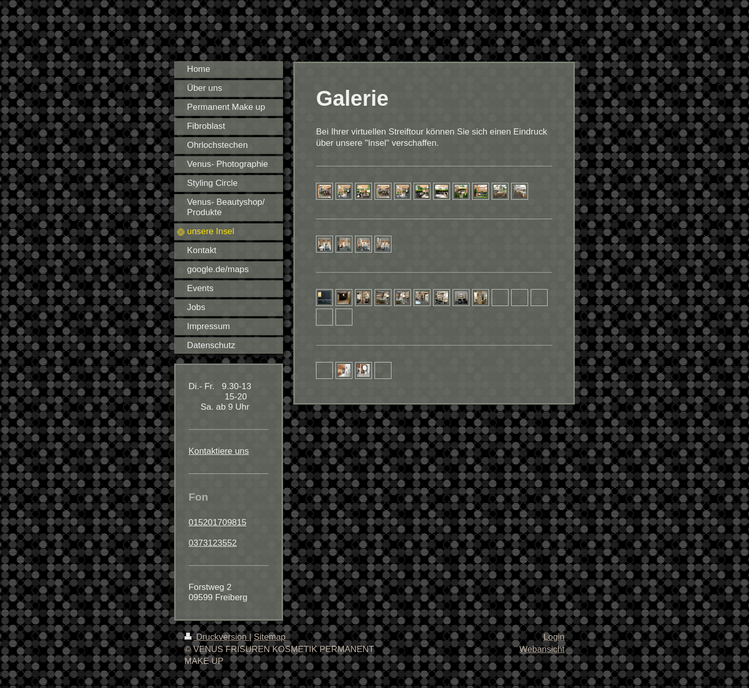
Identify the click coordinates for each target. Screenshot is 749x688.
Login (554, 637)
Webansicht (542, 649)
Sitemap (270, 637)
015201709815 (218, 522)
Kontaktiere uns (219, 451)
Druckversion (216, 637)
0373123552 (213, 543)
